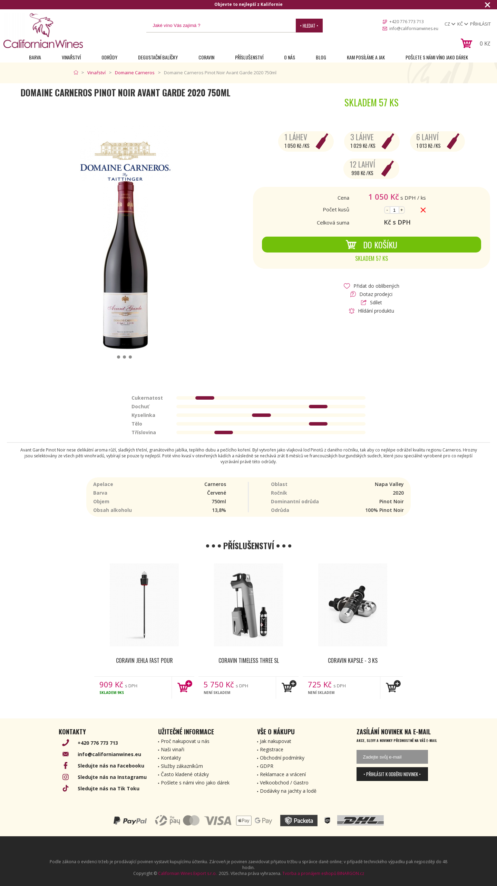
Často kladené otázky (185, 774)
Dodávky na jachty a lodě (288, 791)
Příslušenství (249, 57)
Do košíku (371, 244)
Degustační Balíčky (158, 57)
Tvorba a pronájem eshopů (309, 873)
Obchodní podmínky (282, 757)
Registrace (271, 749)
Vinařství (71, 57)
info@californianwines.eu (413, 28)
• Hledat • (309, 25)
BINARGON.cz (350, 873)
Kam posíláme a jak (366, 57)
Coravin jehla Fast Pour (144, 660)
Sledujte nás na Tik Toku (108, 788)
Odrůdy (109, 57)
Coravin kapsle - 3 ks (353, 660)
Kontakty (171, 757)
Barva (35, 57)
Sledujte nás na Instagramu (112, 777)
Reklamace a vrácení (283, 774)
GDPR (266, 766)
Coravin (206, 57)
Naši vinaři (172, 749)
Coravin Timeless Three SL (248, 660)
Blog (321, 57)
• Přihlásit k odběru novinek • (392, 774)
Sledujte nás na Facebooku (111, 765)
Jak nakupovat (275, 741)
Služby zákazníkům (182, 766)
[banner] (43, 30)
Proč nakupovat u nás (185, 741)
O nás (289, 57)
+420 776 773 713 (406, 22)
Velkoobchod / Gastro (284, 782)
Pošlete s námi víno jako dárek (437, 57)
